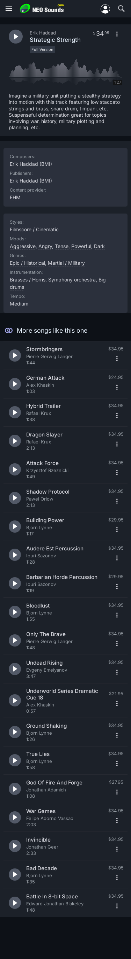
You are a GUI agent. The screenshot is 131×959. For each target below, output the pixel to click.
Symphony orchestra (72, 280)
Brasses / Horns (27, 280)
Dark (99, 246)
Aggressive (23, 246)
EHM (15, 197)
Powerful (81, 246)
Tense (61, 246)
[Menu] (8, 8)
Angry (45, 246)
